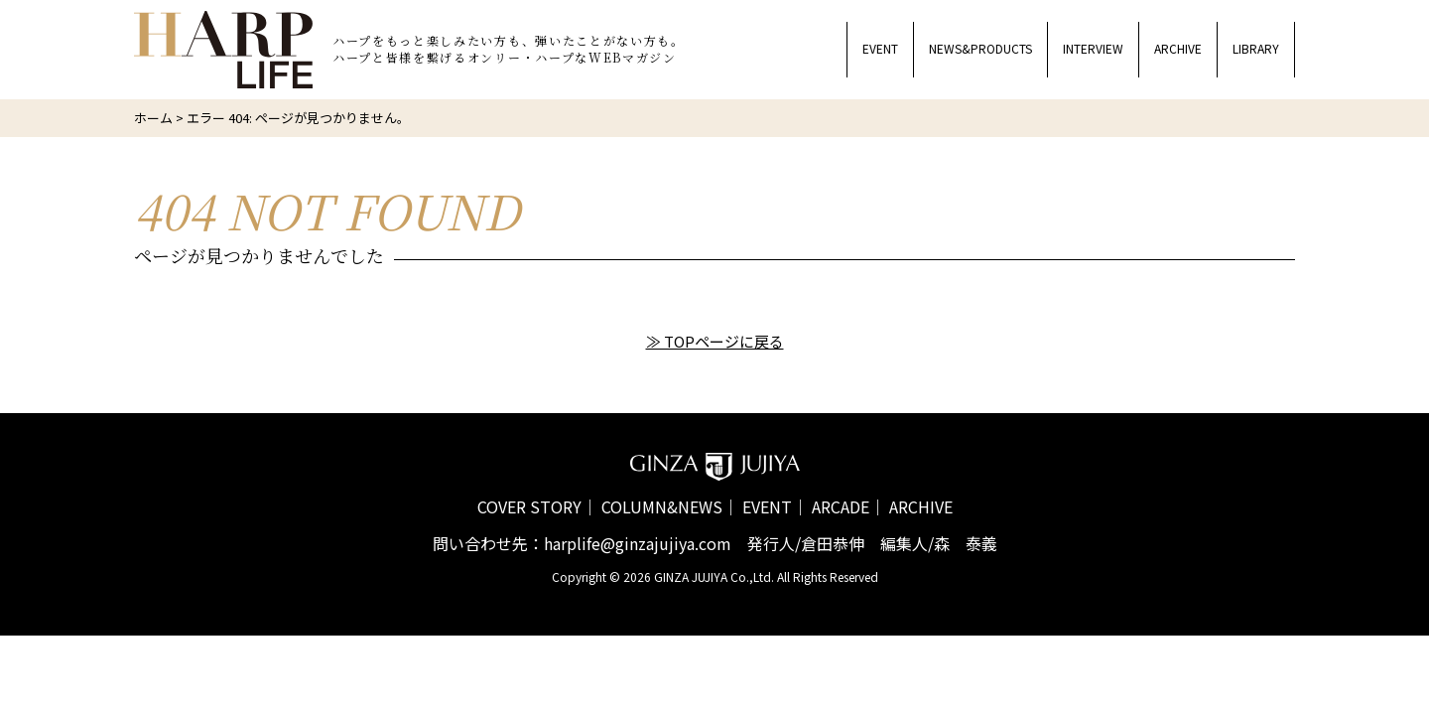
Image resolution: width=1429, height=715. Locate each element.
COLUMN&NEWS (661, 506)
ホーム (153, 117)
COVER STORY (529, 506)
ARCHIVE (921, 506)
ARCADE (840, 506)
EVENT (767, 506)
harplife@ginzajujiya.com (637, 543)
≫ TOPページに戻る (715, 341)
